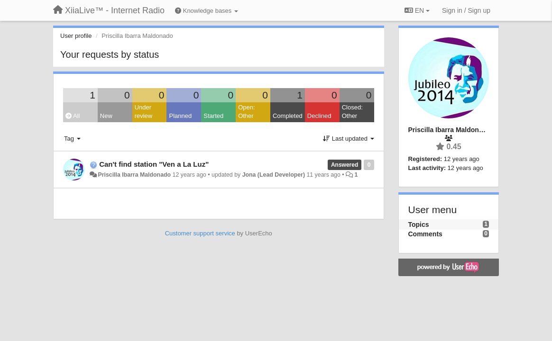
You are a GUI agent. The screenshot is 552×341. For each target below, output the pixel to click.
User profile (76, 35)
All (72, 115)
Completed (288, 115)
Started (213, 115)
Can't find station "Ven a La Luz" (154, 164)
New (106, 115)
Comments (425, 234)
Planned (180, 115)
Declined (319, 115)
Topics (418, 224)
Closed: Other (352, 112)
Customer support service (200, 233)
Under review (144, 112)
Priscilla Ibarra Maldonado (134, 174)
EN (417, 10)
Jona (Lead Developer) (273, 174)
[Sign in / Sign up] (466, 10)
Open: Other (246, 112)
